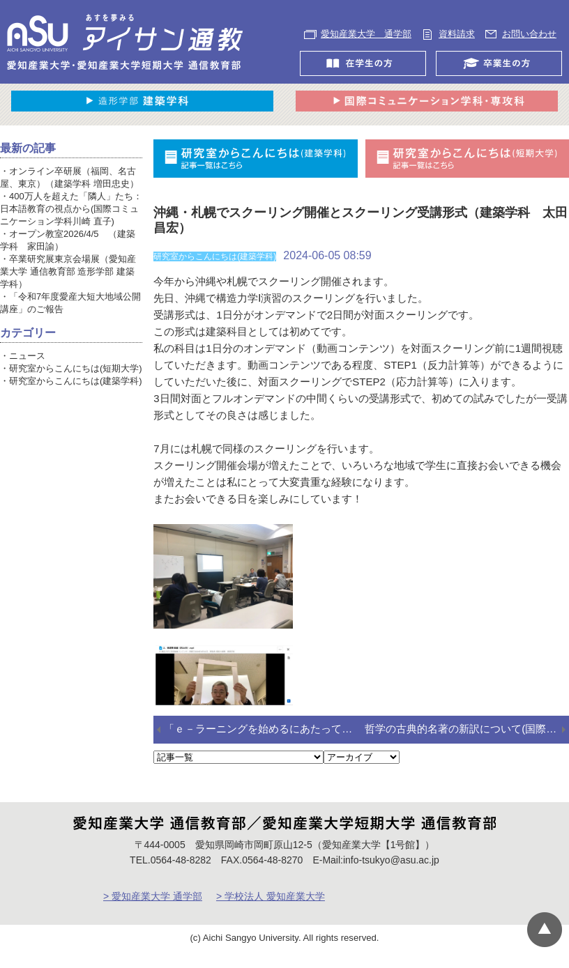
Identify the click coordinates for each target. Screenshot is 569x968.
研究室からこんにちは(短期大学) (75, 380)
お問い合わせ (350, 46)
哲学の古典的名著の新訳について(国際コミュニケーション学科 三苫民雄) (467, 740)
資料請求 (465, 34)
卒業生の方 (502, 76)
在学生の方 (366, 76)
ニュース (27, 367)
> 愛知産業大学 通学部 (152, 908)
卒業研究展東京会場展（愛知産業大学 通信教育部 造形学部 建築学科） (68, 283)
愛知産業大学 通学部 (369, 34)
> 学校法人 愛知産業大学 (270, 908)
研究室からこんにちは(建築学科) (75, 392)
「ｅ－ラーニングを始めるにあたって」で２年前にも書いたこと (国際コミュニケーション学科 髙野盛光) (264, 740)
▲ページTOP (544, 929)
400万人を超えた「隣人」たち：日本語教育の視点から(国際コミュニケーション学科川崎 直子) (71, 220)
